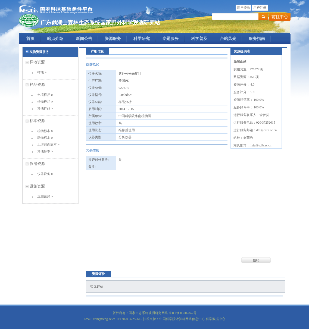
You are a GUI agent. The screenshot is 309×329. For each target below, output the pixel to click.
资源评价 (98, 274)
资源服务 (113, 38)
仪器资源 (37, 163)
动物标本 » (43, 138)
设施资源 (37, 186)
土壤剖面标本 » (47, 144)
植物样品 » (43, 102)
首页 (30, 38)
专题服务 (170, 38)
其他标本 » (43, 151)
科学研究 (141, 38)
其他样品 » (43, 108)
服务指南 (257, 38)
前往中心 (279, 17)
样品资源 (37, 84)
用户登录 (243, 8)
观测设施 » (43, 196)
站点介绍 (55, 38)
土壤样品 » (43, 95)
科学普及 (199, 38)
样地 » (40, 72)
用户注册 (259, 8)
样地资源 (37, 62)
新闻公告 (84, 38)
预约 (256, 260)
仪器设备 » (43, 174)
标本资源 (37, 120)
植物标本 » (43, 131)
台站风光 (228, 38)
